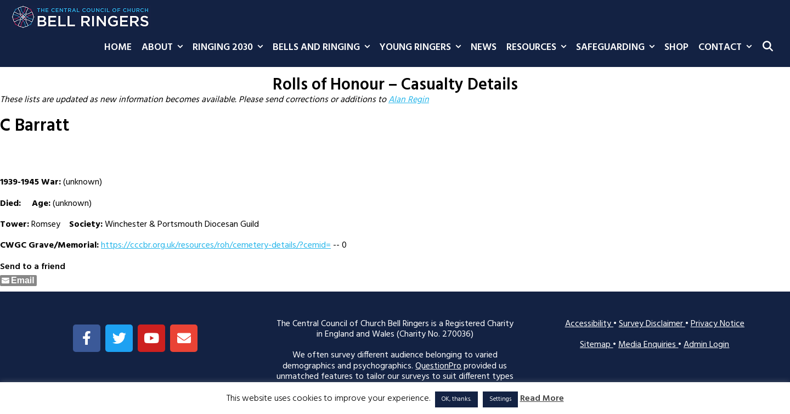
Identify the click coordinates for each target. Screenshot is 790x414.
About (165, 48)
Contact (727, 48)
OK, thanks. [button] (456, 399)
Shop (676, 47)
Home (118, 47)
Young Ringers (423, 48)
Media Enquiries (648, 345)
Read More (542, 399)
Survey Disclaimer (652, 324)
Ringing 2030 (230, 48)
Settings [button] (500, 399)
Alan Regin (408, 100)
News (483, 47)
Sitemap (596, 345)
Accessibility (589, 324)
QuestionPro (438, 366)
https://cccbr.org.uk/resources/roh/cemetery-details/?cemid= (216, 245)
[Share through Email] (18, 280)
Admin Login (706, 345)
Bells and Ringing (324, 48)
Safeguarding (617, 48)
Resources (538, 48)
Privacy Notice (717, 324)
